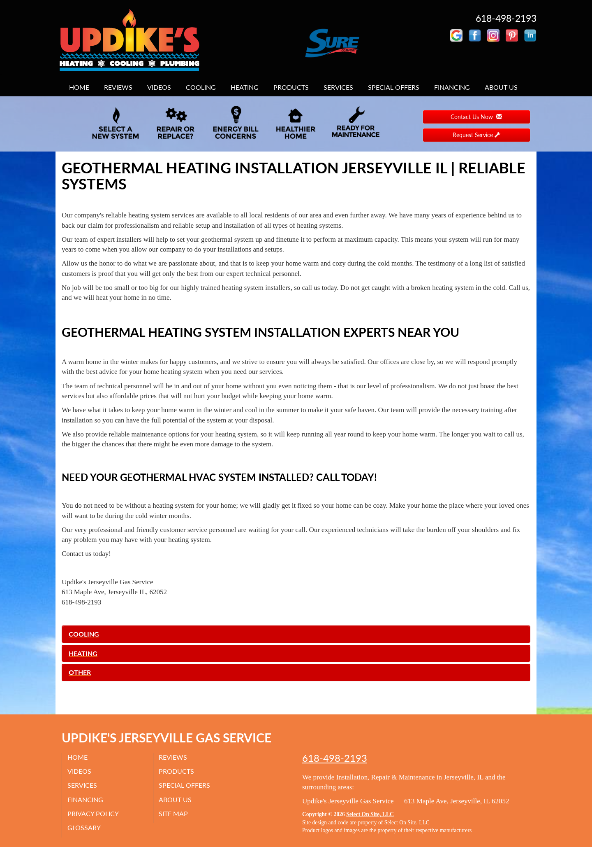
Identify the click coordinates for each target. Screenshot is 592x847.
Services (338, 87)
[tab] (296, 634)
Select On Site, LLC (370, 814)
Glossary (85, 827)
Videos (159, 87)
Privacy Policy (94, 813)
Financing (452, 87)
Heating (245, 87)
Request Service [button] (476, 134)
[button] (296, 634)
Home (79, 87)
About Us (501, 87)
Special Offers (393, 87)
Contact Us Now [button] (476, 116)
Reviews (118, 87)
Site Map (174, 813)
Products (291, 87)
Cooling (201, 87)
